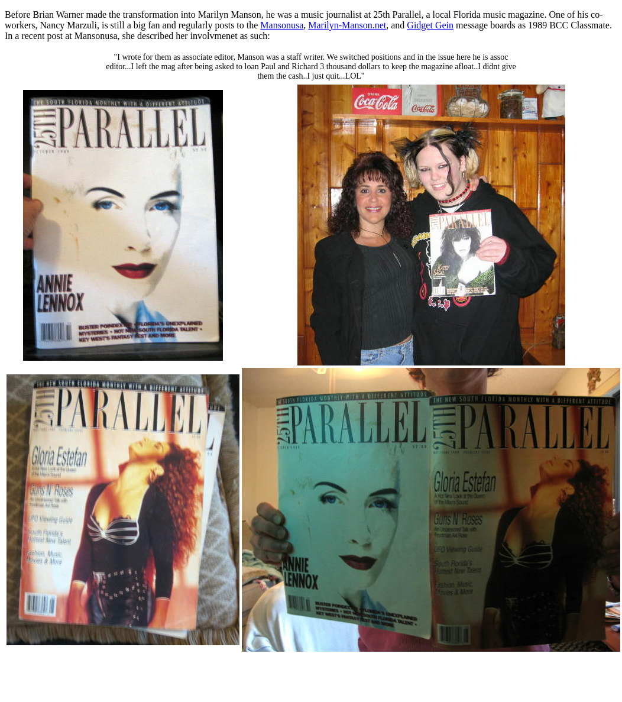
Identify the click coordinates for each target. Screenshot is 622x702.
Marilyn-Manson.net (347, 25)
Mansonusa (281, 25)
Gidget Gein (430, 25)
